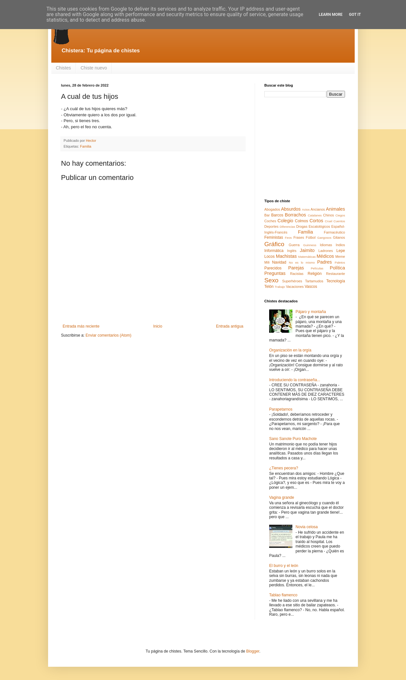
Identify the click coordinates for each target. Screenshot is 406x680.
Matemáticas (307, 256)
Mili (266, 262)
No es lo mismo (302, 262)
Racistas (296, 274)
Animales (335, 209)
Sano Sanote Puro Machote (293, 438)
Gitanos (339, 237)
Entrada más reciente (81, 326)
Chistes (63, 67)
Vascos (311, 286)
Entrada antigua (229, 326)
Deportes (271, 226)
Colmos (301, 221)
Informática (273, 250)
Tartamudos (314, 281)
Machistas (286, 256)
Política (337, 267)
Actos (306, 209)
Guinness (309, 245)
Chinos (328, 215)
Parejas (296, 267)
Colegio (285, 220)
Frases (298, 237)
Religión (314, 273)
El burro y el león (283, 565)
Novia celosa (307, 527)
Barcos (277, 215)
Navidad (279, 262)
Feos (288, 237)
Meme (340, 256)
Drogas (302, 226)
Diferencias (287, 226)
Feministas (273, 237)
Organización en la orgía (290, 350)
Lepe (340, 250)
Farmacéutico (334, 232)
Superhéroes (292, 281)
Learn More (331, 14)
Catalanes (315, 215)
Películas (317, 268)
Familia (85, 146)
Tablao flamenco (283, 595)
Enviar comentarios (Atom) (108, 335)
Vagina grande (281, 497)
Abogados (272, 209)
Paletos (340, 262)
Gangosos (324, 237)
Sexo (271, 280)
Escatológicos (319, 226)
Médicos (325, 256)
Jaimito (307, 250)
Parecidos (272, 268)
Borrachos (295, 214)
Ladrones (325, 251)
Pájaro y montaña (311, 311)
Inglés (291, 251)
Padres (324, 262)
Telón (269, 286)
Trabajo (280, 286)
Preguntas (275, 273)
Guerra (294, 245)
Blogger (252, 651)
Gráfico (274, 244)
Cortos (316, 220)
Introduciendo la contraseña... (294, 380)
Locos (269, 256)
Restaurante (335, 274)
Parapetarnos (280, 409)
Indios (340, 245)
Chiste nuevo (94, 67)
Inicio (157, 326)
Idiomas (326, 245)
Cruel (328, 221)
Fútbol (311, 237)
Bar (267, 215)
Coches (270, 221)
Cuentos (339, 221)
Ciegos (340, 215)
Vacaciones (295, 286)
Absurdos (291, 209)
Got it (355, 14)
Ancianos (317, 209)
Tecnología (335, 281)
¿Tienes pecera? (283, 468)
